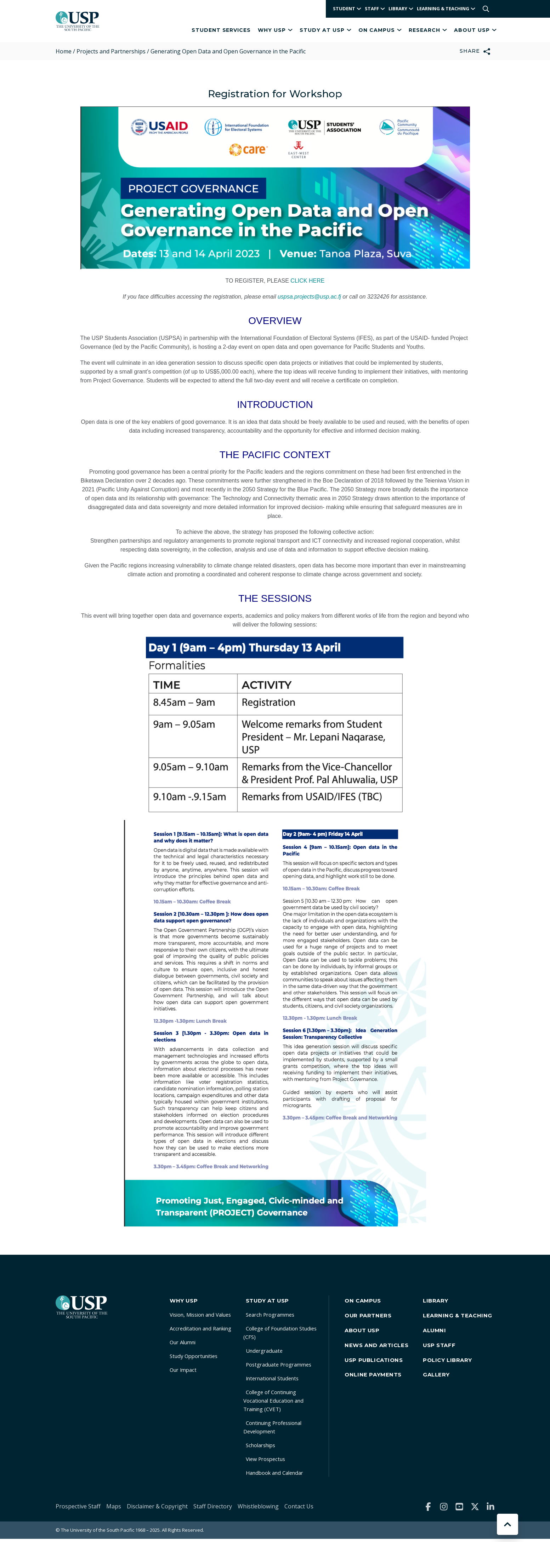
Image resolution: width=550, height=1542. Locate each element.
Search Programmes (276, 1317)
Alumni (437, 1336)
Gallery (439, 1389)
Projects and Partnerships (111, 51)
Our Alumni (183, 1345)
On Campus (380, 30)
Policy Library (451, 1371)
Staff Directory (212, 1509)
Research (428, 30)
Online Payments (379, 1389)
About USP (475, 30)
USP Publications (380, 1371)
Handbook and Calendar (281, 1475)
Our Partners (374, 1318)
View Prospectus (271, 1462)
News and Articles (383, 1354)
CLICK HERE (307, 281)
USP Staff (443, 1354)
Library (439, 1301)
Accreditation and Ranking (202, 1331)
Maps (113, 1509)
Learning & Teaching (460, 1318)
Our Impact (182, 1372)
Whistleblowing (258, 1509)
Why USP (275, 30)
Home (64, 51)
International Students (279, 1381)
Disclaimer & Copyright (157, 1509)
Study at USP (325, 30)
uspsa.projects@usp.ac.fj (309, 297)
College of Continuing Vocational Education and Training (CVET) (282, 1403)
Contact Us (298, 1509)
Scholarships (266, 1448)
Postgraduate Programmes (285, 1367)
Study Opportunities (194, 1359)
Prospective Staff (78, 1509)
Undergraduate (269, 1353)
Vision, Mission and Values (203, 1317)
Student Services (221, 30)
